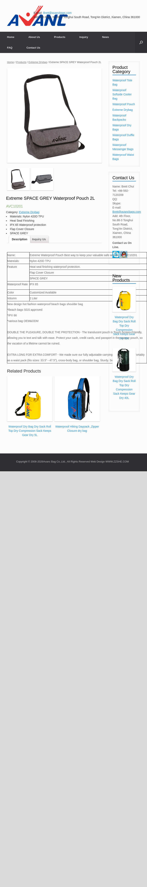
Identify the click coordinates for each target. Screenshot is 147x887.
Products (59, 37)
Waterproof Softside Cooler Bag (122, 94)
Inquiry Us (39, 239)
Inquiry (83, 37)
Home (10, 37)
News (105, 37)
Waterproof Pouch (123, 104)
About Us (34, 37)
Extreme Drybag (38, 62)
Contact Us (33, 47)
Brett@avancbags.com (57, 12)
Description (19, 239)
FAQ (9, 47)
